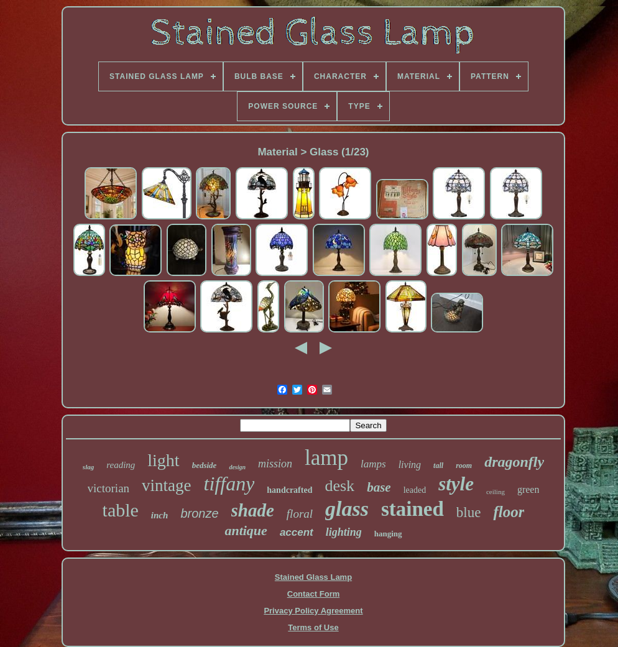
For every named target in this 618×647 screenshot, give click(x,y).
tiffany (229, 483)
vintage (166, 485)
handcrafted (289, 490)
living (410, 464)
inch (159, 515)
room (464, 465)
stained (412, 509)
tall (438, 465)
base (379, 487)
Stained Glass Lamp (313, 577)
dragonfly (514, 462)
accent (296, 532)
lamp (326, 458)
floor (508, 511)
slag (88, 466)
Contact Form (313, 594)
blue (468, 512)
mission (275, 463)
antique (245, 530)
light (163, 460)
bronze (199, 513)
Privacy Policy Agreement (313, 610)
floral (300, 513)
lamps (373, 464)
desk (339, 486)
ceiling (495, 491)
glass (347, 508)
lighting (344, 532)
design (237, 467)
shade (252, 510)
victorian (109, 488)
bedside (204, 465)
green (528, 489)
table (121, 510)
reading (120, 465)
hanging (388, 533)
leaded (415, 490)
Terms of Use (313, 627)
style (456, 484)
